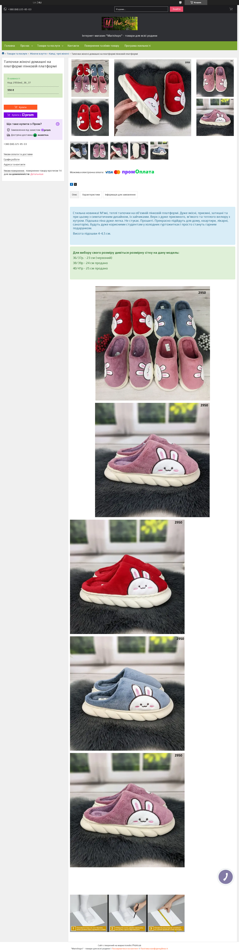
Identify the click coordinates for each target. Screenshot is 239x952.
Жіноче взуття (38, 53)
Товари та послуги (48, 45)
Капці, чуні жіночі (59, 53)
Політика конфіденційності (154, 948)
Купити (22, 107)
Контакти (73, 45)
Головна (9, 45)
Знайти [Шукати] (176, 9)
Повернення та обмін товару (101, 45)
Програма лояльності (137, 45)
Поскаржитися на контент (125, 948)
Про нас (25, 45)
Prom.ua (136, 945)
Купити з (22, 115)
